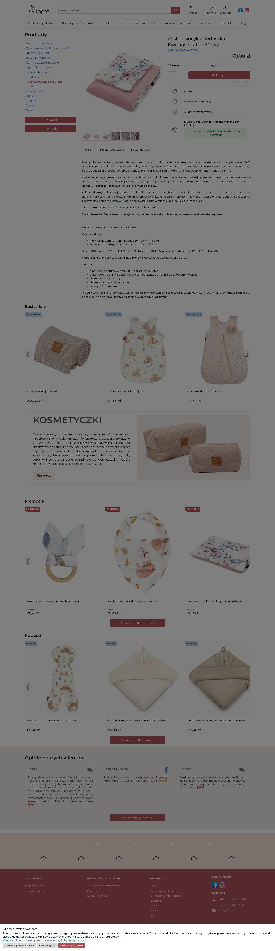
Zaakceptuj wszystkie (71, 945)
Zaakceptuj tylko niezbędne (20, 945)
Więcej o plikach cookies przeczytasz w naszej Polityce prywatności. (45, 940)
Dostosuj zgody (47, 945)
